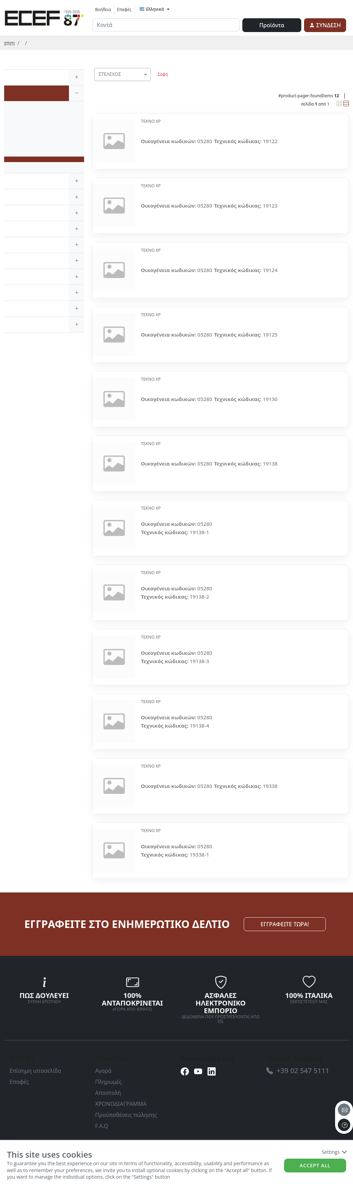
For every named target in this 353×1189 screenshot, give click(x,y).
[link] (44, 16)
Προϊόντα (271, 25)
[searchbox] (147, 83)
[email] (344, 1109)
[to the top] (344, 1125)
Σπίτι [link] (9, 44)
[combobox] (122, 74)
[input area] (166, 24)
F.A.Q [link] (101, 1126)
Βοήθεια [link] (103, 9)
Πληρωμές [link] (108, 1082)
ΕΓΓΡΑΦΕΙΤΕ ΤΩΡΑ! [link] (285, 924)
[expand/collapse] (76, 77)
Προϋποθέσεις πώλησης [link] (126, 1115)
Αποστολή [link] (108, 1093)
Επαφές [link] (124, 9)
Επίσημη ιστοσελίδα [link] (35, 1071)
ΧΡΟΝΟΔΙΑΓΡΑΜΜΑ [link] (121, 1104)
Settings (334, 1152)
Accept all (315, 1165)
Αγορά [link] (103, 1071)
